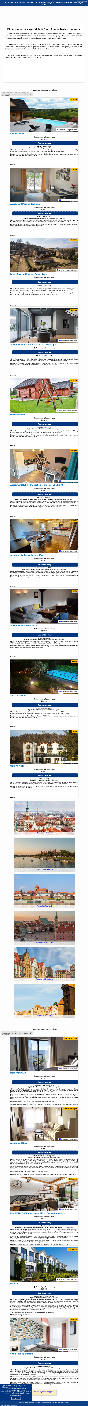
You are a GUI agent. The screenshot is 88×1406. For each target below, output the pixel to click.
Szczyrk (74, 310)
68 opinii (51, 1087)
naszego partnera (33, 155)
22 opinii (51, 148)
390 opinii (51, 780)
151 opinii (54, 1368)
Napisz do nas (65, 1402)
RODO (20, 1395)
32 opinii (65, 499)
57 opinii (56, 218)
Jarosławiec (72, 1249)
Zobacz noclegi (45, 143)
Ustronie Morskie (70, 1038)
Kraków (74, 1319)
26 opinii (52, 1157)
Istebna (74, 99)
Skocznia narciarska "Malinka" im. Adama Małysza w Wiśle (44, 1392)
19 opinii (65, 1227)
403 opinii (49, 1298)
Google (5, 1387)
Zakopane (73, 1179)
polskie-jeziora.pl (82, 1)
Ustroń (74, 661)
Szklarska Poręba (70, 1109)
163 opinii (52, 429)
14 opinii (51, 710)
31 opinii (57, 569)
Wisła (75, 170)
